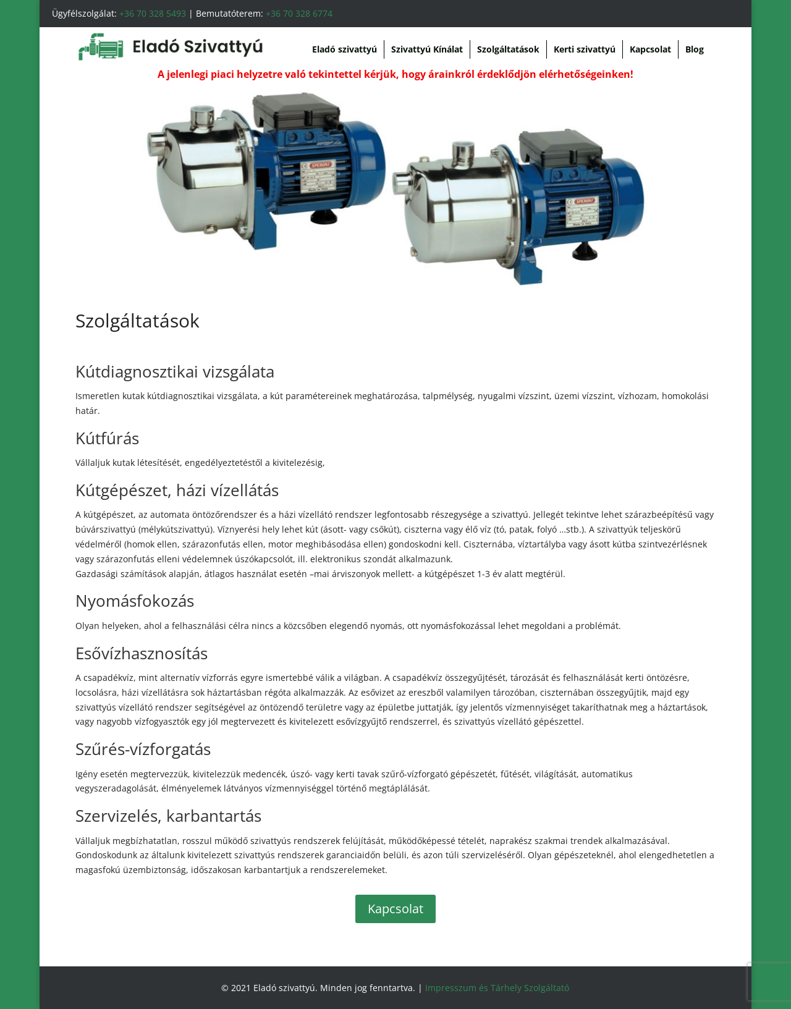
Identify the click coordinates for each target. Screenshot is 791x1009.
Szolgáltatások (508, 49)
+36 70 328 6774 (299, 13)
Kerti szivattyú (584, 49)
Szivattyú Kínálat (427, 49)
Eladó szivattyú (344, 49)
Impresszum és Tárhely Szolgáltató (497, 988)
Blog (694, 49)
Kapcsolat (650, 49)
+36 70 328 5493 (152, 13)
